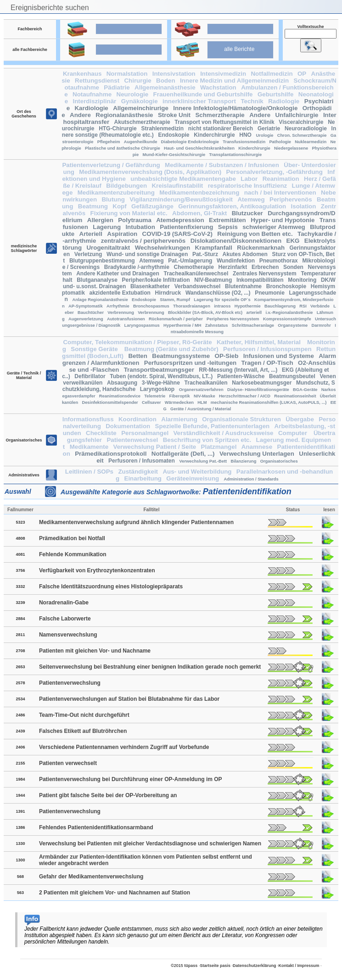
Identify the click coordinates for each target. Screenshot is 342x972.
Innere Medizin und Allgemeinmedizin (234, 80)
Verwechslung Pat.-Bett (203, 461)
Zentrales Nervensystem (265, 273)
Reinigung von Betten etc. (254, 233)
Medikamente (89, 446)
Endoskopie (174, 135)
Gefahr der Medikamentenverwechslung (91, 876)
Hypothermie (248, 306)
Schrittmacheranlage (253, 325)
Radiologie (283, 101)
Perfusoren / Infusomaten (141, 461)
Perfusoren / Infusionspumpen (267, 349)
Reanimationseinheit (295, 396)
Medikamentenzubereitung (116, 192)
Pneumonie (270, 293)
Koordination (137, 419)
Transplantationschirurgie (235, 154)
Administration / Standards (251, 479)
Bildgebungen (126, 185)
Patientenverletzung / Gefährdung (111, 165)
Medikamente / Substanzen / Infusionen (222, 165)
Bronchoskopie (286, 286)
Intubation (140, 226)
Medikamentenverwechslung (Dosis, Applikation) (150, 171)
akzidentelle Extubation (120, 293)
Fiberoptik (179, 396)
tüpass (190, 965)
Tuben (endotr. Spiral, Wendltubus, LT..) (161, 376)
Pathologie (280, 142)
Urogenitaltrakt (108, 247)
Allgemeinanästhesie (165, 87)
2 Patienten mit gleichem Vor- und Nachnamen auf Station (114, 892)
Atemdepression (180, 220)
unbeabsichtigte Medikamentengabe (183, 178)
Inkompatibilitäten (260, 280)
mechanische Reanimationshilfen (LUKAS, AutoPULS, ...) (269, 402)
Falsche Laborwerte (65, 618)
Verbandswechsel (197, 286)
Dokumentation (128, 426)
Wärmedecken (179, 402)
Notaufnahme (92, 94)
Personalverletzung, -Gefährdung (274, 171)
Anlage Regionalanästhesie (100, 299)
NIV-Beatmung (213, 280)
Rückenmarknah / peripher (176, 319)
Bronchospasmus (151, 306)
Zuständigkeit (138, 471)
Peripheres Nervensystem (233, 319)
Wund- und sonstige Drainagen (147, 254)
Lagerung (107, 226)
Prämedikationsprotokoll (110, 453)
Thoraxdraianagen (191, 306)
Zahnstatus (216, 325)
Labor (249, 178)
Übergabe (300, 419)
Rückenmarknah (261, 247)
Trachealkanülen (206, 383)
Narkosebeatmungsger (262, 383)
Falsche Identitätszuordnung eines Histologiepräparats (111, 586)
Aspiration (122, 233)
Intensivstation (174, 73)
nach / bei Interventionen (280, 192)
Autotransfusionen (126, 319)
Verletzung (88, 254)
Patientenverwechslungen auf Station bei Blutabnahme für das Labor (129, 699)
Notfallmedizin (271, 73)
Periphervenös (290, 199)
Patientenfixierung (186, 226)
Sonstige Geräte (95, 349)
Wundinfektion (236, 260)
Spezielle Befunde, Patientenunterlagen (212, 426)
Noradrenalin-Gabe (64, 602)
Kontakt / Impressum (299, 965)
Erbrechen (265, 267)
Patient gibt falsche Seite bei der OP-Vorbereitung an (108, 795)
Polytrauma (134, 220)
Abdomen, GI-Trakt (199, 213)
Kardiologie (91, 108)
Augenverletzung (85, 319)
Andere (80, 115)
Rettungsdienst (97, 80)
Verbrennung (120, 312)
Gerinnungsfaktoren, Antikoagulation (232, 206)
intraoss (222, 306)
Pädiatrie (116, 87)
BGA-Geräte (305, 389)
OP (301, 73)
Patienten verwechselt (68, 763)
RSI (303, 306)
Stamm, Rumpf (175, 299)
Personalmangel (144, 433)
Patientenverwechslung (70, 683)
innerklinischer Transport (199, 101)
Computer (293, 433)
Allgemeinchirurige (140, 108)
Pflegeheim (108, 142)
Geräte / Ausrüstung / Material (200, 409)
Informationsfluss (88, 419)
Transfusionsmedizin (244, 142)
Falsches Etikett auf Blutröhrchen (83, 731)
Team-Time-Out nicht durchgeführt (84, 715)
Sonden (293, 267)
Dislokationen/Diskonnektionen (236, 240)
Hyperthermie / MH (182, 325)
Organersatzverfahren (201, 389)
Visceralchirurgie (301, 122)
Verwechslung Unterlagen (256, 453)
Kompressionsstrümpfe (287, 319)
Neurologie (133, 94)
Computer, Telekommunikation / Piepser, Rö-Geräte (137, 342)
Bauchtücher (91, 312)
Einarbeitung (143, 478)
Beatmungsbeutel (292, 376)
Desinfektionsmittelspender (110, 402)
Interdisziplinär (94, 101)
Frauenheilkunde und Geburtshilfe (203, 94)
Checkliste (101, 433)
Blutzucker (247, 213)
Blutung (112, 199)
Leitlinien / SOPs (89, 471)
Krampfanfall (213, 247)
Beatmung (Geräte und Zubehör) (171, 349)
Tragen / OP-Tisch (267, 362)
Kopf (119, 206)
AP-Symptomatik (85, 306)
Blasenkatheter (150, 286)
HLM (202, 402)
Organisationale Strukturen (241, 419)
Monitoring (302, 280)
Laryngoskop (157, 389)
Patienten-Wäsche (240, 376)
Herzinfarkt (233, 267)
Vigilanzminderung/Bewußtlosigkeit (181, 199)
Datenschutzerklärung (254, 965)
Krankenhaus (82, 73)
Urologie (265, 135)
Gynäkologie (139, 101)
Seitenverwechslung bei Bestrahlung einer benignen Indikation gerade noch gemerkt (150, 667)
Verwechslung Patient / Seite (154, 446)
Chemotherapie (194, 267)
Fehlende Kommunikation (73, 554)
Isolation (303, 206)
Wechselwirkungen (162, 247)
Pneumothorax (278, 260)
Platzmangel (219, 446)
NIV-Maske (204, 396)
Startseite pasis (215, 965)
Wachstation (218, 87)
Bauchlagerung (280, 306)
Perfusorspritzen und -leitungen (190, 362)
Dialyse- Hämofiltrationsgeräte (258, 389)
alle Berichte (239, 49)
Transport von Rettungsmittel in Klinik (224, 122)
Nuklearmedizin (310, 142)
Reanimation (281, 178)
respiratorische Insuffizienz (247, 185)
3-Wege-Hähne (161, 383)
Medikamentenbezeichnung (199, 192)
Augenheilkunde (140, 142)
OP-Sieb (227, 355)
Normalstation (127, 73)
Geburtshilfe (276, 94)
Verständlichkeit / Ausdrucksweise (223, 433)
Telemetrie (154, 396)
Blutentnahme (243, 286)
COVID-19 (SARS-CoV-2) (177, 233)
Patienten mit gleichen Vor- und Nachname (95, 651)
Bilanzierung (243, 461)
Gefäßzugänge (152, 206)
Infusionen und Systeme (278, 355)
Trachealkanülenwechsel (196, 273)
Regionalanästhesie (124, 115)
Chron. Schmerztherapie (302, 135)
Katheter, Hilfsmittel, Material (260, 342)
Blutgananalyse (97, 280)
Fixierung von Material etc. (129, 213)
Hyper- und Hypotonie (282, 220)
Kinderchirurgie (214, 135)
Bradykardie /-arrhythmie (136, 267)
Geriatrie (269, 128)
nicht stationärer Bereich (220, 128)
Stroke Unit (174, 115)
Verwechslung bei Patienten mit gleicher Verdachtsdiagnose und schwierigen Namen (150, 843)
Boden (165, 80)
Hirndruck (168, 293)
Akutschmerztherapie (142, 122)
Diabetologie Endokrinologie (190, 142)
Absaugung (122, 383)
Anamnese (256, 446)
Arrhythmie (118, 306)
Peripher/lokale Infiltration (156, 280)
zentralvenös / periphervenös (143, 240)
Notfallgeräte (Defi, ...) (183, 453)
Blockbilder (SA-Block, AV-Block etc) (205, 312)
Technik (252, 101)
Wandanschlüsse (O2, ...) (218, 293)
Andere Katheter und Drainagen (117, 273)
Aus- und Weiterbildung (197, 471)
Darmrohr (321, 325)
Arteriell (90, 233)
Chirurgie (137, 80)
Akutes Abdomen (245, 254)
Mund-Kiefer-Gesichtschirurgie (173, 154)
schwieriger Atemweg (273, 226)
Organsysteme (293, 325)
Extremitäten (227, 220)
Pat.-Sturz (205, 254)
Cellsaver (151, 402)
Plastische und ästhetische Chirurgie (122, 148)
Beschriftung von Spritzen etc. (207, 439)
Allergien (100, 220)
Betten (137, 355)
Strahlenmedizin (162, 128)
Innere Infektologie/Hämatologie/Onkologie (235, 108)
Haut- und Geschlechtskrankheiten (199, 148)
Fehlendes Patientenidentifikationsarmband (96, 827)
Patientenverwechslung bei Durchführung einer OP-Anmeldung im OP (130, 779)
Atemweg (250, 199)
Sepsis (228, 226)
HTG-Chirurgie (118, 128)
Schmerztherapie (219, 115)
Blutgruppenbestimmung (102, 260)
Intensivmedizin (223, 73)
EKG (293, 240)
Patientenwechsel (132, 439)
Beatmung (93, 206)
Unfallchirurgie (296, 115)
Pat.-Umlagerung (190, 260)
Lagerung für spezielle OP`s (222, 299)
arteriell (254, 312)
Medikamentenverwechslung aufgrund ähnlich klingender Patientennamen (136, 522)
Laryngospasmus (142, 325)
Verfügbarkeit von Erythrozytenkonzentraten (97, 570)
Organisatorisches (279, 461)
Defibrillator (89, 376)
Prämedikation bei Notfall (72, 538)
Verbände (320, 306)
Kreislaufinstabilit (177, 185)
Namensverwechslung (68, 634)
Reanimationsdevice (119, 396)
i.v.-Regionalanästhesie (289, 312)
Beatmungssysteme (181, 355)
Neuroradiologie (306, 128)
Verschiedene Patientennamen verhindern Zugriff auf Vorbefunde (124, 747)
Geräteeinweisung (192, 478)
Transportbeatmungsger (159, 369)
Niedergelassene (291, 148)
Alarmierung (179, 419)
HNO (245, 135)
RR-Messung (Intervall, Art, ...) (238, 370)
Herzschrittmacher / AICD (244, 396)
